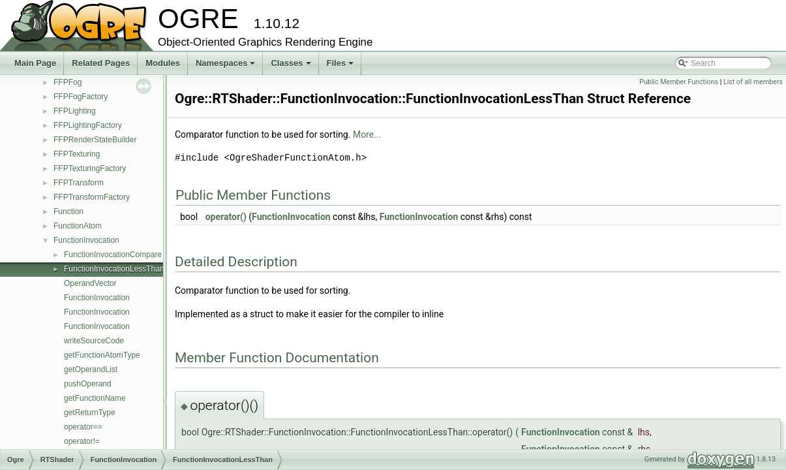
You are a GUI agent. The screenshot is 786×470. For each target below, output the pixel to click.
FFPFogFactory (80, 96)
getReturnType (89, 412)
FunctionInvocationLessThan (114, 269)
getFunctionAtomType (102, 355)
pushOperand (88, 383)
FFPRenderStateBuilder (94, 139)
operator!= (82, 441)
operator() (226, 217)
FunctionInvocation (86, 240)
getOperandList (90, 369)
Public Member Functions (678, 82)
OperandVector (90, 283)
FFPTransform (78, 182)
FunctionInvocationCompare (113, 254)
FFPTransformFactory (91, 197)
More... (367, 134)
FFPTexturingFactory (89, 168)
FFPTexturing (76, 154)
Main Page (35, 63)
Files (341, 66)
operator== (83, 426)
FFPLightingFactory (87, 125)
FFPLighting (74, 111)
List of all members (753, 82)
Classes (291, 66)
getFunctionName (95, 398)
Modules (162, 63)
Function (68, 211)
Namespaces (227, 66)
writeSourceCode (94, 340)
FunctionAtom (77, 225)
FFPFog (67, 82)
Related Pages (101, 63)
